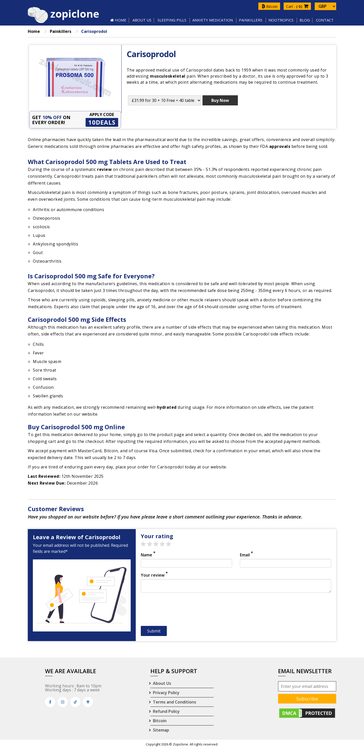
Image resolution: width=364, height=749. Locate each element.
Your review (154, 575)
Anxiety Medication (212, 19)
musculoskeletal (168, 76)
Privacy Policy (166, 692)
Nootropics (280, 19)
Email (246, 555)
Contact (325, 19)
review (104, 169)
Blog (305, 19)
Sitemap (161, 730)
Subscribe (307, 699)
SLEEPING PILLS (171, 19)
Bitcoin (270, 6)
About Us (162, 683)
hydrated (167, 407)
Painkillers (250, 19)
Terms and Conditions (174, 702)
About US (141, 19)
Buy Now (220, 100)
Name (148, 555)
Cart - (297, 6)
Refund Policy (166, 711)
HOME (118, 19)
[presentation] (179, 611)
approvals (279, 146)
